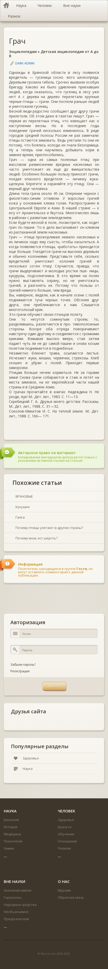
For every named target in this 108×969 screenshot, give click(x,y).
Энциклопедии (23, 51)
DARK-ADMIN (24, 63)
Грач (17, 41)
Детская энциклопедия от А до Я (54, 53)
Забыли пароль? (23, 664)
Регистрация (20, 671)
